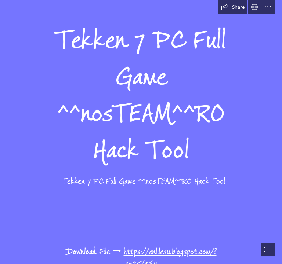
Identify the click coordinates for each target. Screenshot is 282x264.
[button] (232, 7)
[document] (141, 132)
